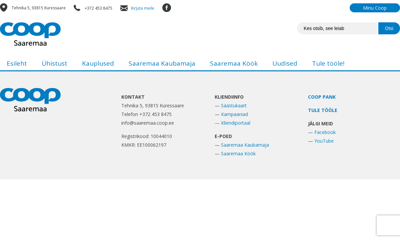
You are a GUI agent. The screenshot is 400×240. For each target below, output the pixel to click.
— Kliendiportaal (232, 123)
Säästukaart (234, 105)
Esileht (17, 63)
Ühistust (54, 63)
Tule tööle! (328, 63)
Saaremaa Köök (234, 63)
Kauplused (98, 63)
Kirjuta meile (142, 8)
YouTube (324, 141)
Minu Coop (375, 8)
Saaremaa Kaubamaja (162, 63)
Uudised (284, 63)
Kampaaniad (234, 114)
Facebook (325, 132)
